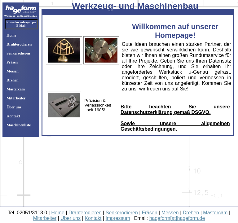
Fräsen (12, 62)
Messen (13, 71)
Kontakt (13, 116)
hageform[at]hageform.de (177, 218)
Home (11, 35)
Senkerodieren (18, 53)
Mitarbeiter (16, 98)
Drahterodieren (19, 44)
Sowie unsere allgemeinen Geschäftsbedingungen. (175, 126)
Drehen (13, 80)
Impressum (118, 218)
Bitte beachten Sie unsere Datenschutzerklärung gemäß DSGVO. (175, 109)
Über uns (14, 107)
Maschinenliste (19, 125)
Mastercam (16, 89)
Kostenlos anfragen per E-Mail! (21, 23)
